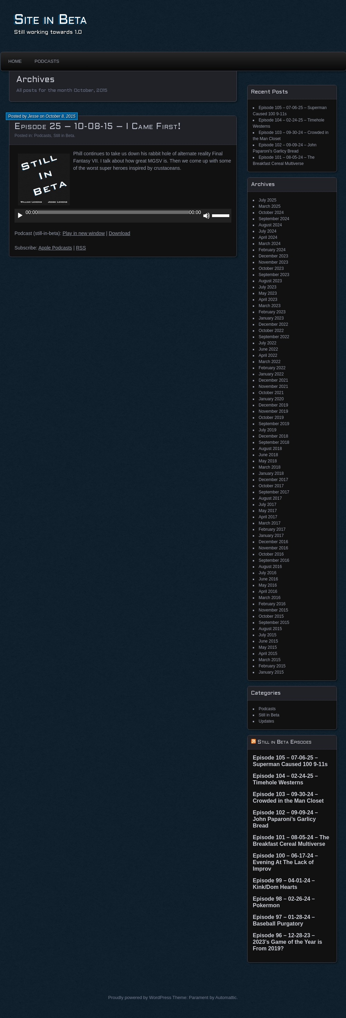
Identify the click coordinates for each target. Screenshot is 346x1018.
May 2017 (268, 510)
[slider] (113, 212)
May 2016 (268, 585)
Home (15, 61)
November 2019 (273, 411)
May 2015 (268, 647)
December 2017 (273, 479)
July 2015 (267, 635)
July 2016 (267, 572)
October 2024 (271, 212)
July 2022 (267, 343)
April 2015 (268, 653)
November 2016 (273, 548)
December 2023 (273, 256)
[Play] (20, 215)
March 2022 (269, 361)
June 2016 (268, 579)
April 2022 (268, 355)
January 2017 (271, 535)
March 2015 (269, 659)
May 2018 (268, 461)
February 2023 (272, 312)
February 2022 (272, 367)
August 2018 (270, 448)
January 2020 (271, 399)
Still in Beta (64, 135)
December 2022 (273, 324)
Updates (266, 721)
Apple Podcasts (55, 248)
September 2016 (274, 560)
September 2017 (274, 492)
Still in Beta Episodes (284, 742)
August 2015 (270, 628)
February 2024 (272, 249)
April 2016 (268, 591)
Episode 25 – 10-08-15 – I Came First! (98, 127)
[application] (123, 216)
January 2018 (271, 473)
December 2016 (273, 541)
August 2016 (270, 566)
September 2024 (274, 218)
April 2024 (268, 237)
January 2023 (271, 318)
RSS (81, 248)
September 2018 (274, 442)
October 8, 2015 (60, 116)
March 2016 (269, 597)
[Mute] (206, 215)
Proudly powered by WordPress (139, 997)
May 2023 (268, 293)
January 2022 (271, 374)
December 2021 (273, 380)
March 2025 (269, 206)
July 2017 (267, 504)
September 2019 (274, 423)
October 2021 (271, 392)
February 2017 (272, 529)
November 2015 (273, 610)
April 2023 (268, 299)
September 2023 (274, 274)
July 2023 (267, 287)
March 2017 (269, 523)
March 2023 (269, 305)
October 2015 (271, 616)
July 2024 (267, 231)
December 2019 (273, 405)
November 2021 (273, 386)
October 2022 (271, 330)
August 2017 (270, 498)
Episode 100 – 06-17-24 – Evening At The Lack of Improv (285, 862)
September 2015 (274, 622)
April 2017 (268, 517)
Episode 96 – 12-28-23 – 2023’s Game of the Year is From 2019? (287, 941)
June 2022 (268, 349)
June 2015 (268, 641)
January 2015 (271, 672)
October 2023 (271, 268)
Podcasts (47, 61)
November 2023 (273, 262)
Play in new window (84, 233)
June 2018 (268, 454)
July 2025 (267, 200)
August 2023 (270, 280)
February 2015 (272, 666)
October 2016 (271, 554)
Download (119, 233)
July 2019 (267, 430)
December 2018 (273, 436)
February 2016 (272, 603)
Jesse (33, 116)
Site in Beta (50, 20)
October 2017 (271, 485)
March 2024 (269, 243)
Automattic (226, 997)
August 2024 (270, 225)
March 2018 (269, 467)
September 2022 (274, 336)
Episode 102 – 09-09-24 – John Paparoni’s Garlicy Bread (285, 819)
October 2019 (271, 417)
